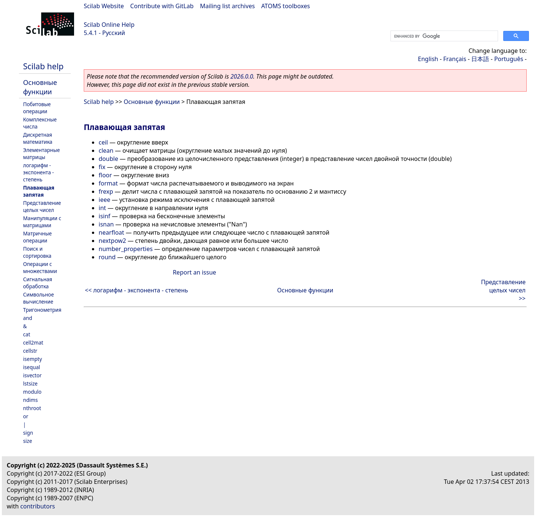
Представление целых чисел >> (503, 290)
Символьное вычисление (38, 298)
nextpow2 (112, 241)
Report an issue (194, 272)
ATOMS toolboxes (285, 6)
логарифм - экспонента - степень (38, 172)
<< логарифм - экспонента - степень (136, 290)
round (107, 257)
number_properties (126, 249)
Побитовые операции (37, 108)
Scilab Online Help (109, 24)
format (108, 183)
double (108, 159)
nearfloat (111, 232)
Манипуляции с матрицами (42, 222)
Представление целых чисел (42, 206)
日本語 (480, 59)
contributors (37, 506)
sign (28, 432)
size (27, 440)
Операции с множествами (40, 267)
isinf (104, 216)
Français (454, 59)
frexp (106, 191)
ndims (30, 399)
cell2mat (33, 342)
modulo (32, 391)
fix (102, 167)
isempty (32, 358)
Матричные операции (37, 237)
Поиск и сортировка (37, 252)
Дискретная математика (37, 138)
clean (106, 150)
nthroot (32, 408)
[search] (443, 36)
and (27, 317)
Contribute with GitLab (162, 6)
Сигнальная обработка (37, 283)
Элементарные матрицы (41, 153)
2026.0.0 (241, 76)
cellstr (30, 350)
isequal (31, 367)
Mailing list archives (227, 6)
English (428, 59)
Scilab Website (104, 6)
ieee (104, 200)
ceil (103, 142)
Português (508, 59)
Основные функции (40, 86)
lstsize (30, 383)
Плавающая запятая (38, 191)
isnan (106, 224)
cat (26, 334)
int (102, 208)
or (25, 416)
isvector (32, 375)
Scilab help (43, 66)
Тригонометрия (42, 309)
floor (105, 175)
